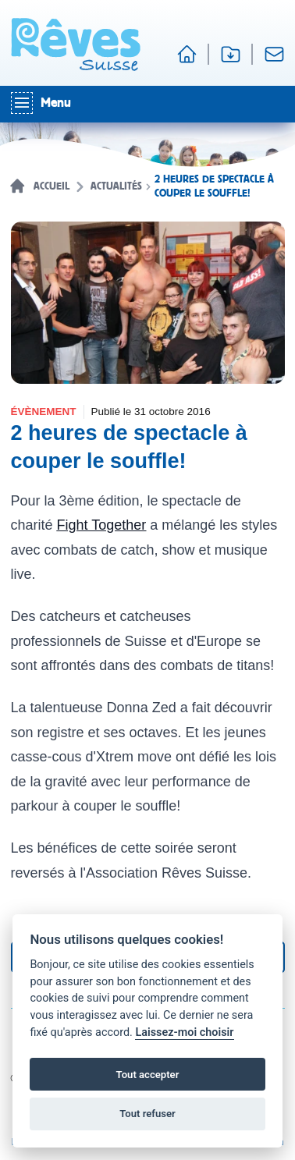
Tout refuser (147, 1113)
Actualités (116, 186)
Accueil (51, 186)
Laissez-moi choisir (184, 1032)
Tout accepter (147, 1074)
